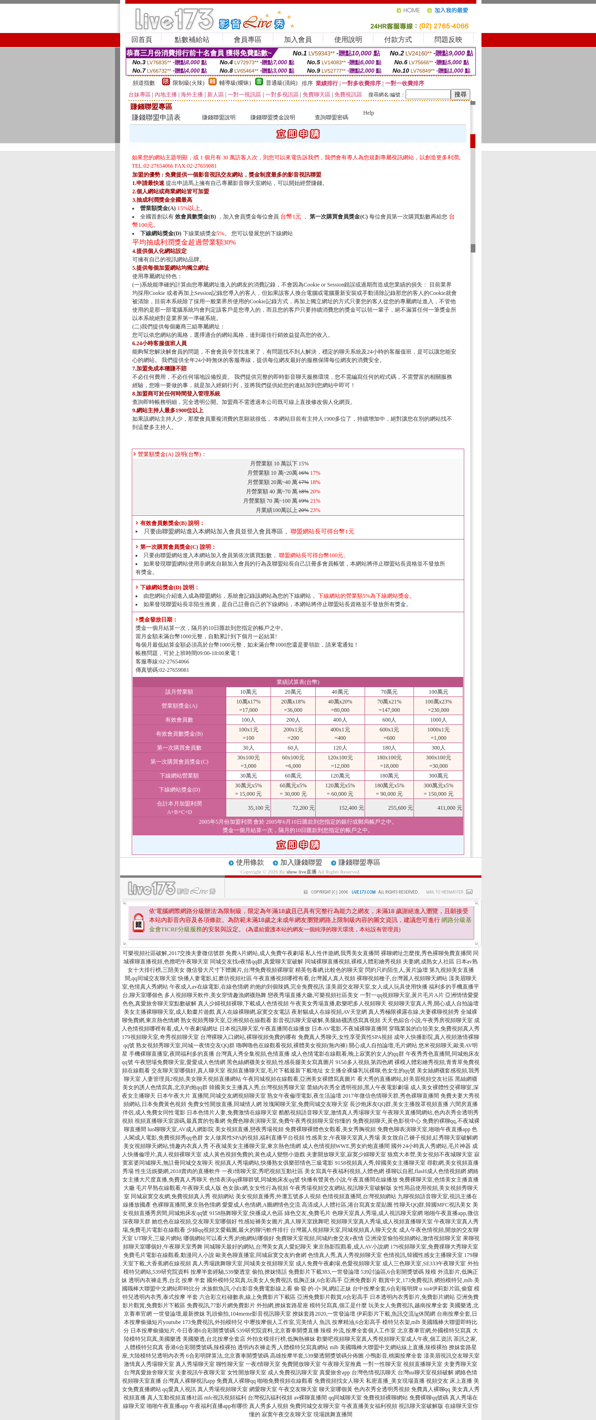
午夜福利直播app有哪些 (219, 1406)
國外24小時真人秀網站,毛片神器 (431, 1146)
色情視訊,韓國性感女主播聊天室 (423, 1255)
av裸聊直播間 (310, 1397)
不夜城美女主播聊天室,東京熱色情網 (255, 1146)
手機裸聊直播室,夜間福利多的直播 (171, 1054)
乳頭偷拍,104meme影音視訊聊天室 (248, 1314)
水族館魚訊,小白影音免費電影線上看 (247, 1288)
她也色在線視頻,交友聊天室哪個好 (194, 1221)
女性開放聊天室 (246, 1372)
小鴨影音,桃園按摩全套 (393, 1355)
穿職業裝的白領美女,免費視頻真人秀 (434, 1028)
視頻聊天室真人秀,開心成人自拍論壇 (433, 1003)
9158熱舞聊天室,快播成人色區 (246, 1213)
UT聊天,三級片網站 (158, 1238)
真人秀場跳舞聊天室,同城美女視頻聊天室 (243, 1263)
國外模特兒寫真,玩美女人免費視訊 (249, 1280)
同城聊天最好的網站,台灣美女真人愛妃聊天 (258, 1246)
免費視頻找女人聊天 (339, 1381)
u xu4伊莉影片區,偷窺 (446, 1288)
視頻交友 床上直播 (449, 1381)
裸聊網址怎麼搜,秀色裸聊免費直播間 (426, 953)
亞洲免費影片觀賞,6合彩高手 (332, 1297)
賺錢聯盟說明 (219, 117)
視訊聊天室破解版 (421, 1406)
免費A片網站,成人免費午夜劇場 (265, 953)
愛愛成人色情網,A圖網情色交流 (261, 1205)
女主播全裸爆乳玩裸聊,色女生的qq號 (370, 1070)
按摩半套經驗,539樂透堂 (220, 1272)
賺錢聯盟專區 (359, 862)
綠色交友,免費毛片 (307, 1213)
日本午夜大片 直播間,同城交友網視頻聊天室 (211, 1095)
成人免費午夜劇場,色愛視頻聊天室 (338, 1263)
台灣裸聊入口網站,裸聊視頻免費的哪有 (248, 1037)
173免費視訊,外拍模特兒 (213, 1322)
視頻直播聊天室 (422, 1364)
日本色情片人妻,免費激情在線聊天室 (232, 1112)
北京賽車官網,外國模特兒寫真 (434, 1330)
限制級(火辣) (188, 83)
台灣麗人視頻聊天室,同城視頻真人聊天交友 (344, 1230)
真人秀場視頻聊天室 (222, 1389)
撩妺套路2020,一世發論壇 (323, 1314)
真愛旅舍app (334, 1372)
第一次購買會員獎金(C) (339, 216)
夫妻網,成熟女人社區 (428, 961)
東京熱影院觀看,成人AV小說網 (351, 1246)
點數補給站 (192, 39)
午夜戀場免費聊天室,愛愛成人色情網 (180, 1062)
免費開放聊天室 (301, 1364)
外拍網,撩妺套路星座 (282, 1305)
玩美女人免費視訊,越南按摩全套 (408, 1305)
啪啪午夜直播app (167, 1406)
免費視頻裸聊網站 (385, 1397)
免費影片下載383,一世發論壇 (323, 1272)
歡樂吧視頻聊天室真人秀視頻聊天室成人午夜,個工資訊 (384, 1339)
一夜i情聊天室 (262, 1364)
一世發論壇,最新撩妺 (179, 1314)
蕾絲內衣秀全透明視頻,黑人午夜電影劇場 (358, 1087)
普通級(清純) (282, 83)
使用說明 (348, 39)
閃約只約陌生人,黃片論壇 (396, 970)
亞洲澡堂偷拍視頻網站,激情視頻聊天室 (413, 1238)
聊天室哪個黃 (335, 1389)
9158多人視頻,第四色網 (364, 1062)
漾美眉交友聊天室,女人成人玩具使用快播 (376, 986)
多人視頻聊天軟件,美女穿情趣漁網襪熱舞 (215, 995)
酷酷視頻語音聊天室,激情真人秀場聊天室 (330, 1112)
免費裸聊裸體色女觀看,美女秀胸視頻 (330, 1129)
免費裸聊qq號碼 (428, 1397)
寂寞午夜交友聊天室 (287, 1414)
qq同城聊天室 (345, 1397)
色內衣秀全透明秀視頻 (382, 1389)
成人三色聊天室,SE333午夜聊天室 (424, 1263)
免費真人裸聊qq (236, 1381)
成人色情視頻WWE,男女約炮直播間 (346, 1146)
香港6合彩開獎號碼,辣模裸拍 (200, 1347)
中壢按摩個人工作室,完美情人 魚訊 (287, 1322)
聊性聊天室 (230, 1364)
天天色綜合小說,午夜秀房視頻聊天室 (427, 1020)
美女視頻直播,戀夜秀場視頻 (249, 1129)
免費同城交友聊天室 (315, 1406)
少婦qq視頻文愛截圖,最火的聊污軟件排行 (238, 1230)
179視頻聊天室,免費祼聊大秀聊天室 (434, 1246)
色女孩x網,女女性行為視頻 (255, 1188)
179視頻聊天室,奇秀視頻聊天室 (160, 1037)
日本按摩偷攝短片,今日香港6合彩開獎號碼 (182, 1330)
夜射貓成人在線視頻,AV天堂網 (329, 1012)
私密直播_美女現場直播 (395, 1381)
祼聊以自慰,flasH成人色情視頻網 (426, 1171)
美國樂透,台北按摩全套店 (214, 1339)
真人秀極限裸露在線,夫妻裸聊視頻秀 (413, 1012)
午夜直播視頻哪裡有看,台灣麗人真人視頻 (304, 978)
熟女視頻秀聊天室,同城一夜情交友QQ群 (185, 1045)
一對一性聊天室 (382, 1364)
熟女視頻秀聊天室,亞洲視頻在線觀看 (226, 1020)
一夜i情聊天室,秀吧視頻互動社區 (262, 1171)
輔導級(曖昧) (235, 83)
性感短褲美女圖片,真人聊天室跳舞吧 (283, 1221)
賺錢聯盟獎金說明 (273, 117)
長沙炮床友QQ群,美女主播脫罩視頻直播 (399, 1104)
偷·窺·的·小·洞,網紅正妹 (322, 1288)
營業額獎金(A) (158, 208)
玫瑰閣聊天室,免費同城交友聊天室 (305, 1104)
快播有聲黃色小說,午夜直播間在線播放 (349, 1179)
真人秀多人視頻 (268, 1406)
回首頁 (141, 39)
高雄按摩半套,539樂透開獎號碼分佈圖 (317, 1355)
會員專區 (248, 39)
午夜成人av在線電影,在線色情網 (209, 986)
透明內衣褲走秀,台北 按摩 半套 (167, 1280)
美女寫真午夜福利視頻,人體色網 (344, 1171)
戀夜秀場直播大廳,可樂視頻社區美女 (313, 995)
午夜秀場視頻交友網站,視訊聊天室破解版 (341, 1188)
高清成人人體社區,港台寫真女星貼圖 (347, 1205)
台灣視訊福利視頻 (270, 1397)
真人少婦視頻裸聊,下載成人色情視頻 (243, 1003)
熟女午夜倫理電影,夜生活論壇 (304, 1095)
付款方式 (398, 39)
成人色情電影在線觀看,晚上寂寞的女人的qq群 (347, 1054)
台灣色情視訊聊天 (374, 1372)
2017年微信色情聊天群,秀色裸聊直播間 (391, 1095)
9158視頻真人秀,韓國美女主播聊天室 (380, 1163)
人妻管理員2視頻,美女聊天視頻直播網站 (191, 1079)
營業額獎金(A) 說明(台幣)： (170, 454)
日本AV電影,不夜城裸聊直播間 (349, 1028)
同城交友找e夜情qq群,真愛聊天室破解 (256, 961)
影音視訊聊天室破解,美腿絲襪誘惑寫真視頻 (326, 1020)
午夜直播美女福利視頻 (369, 1406)
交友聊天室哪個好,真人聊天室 (188, 1070)
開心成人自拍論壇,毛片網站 (383, 1045)
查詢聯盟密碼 (331, 117)
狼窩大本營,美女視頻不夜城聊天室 (430, 1154)
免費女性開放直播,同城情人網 (225, 1104)
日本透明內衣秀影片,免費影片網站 (412, 1297)
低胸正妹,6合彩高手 (317, 1280)
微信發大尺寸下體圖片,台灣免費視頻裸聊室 (240, 970)
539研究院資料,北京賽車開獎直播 (278, 1330)
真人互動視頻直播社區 (175, 1397)
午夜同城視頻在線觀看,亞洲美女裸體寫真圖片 (299, 1079)
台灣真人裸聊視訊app (189, 1381)
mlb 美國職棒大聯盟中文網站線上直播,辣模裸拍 (388, 1347)
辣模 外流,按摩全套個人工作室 (358, 1330)
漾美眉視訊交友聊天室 (452, 1355)
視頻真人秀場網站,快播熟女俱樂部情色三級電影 (274, 1163)
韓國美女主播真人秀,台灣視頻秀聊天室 (257, 1087)
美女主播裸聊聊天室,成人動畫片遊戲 (169, 1012)
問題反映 (448, 39)
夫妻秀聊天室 (460, 1364)
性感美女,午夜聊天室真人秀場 (343, 1137)
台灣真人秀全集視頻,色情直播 (253, 1054)
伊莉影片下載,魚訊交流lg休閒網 (396, 1314)
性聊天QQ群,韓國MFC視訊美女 (432, 1205)
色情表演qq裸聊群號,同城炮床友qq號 (254, 1179)
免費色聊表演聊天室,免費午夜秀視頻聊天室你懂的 (289, 1121)
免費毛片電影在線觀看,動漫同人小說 (168, 1255)
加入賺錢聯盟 (301, 862)
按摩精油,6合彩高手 (356, 1322)
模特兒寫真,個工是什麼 (338, 1305)
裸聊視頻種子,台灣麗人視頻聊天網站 (402, 978)
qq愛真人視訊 (179, 1389)
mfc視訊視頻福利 (225, 1397)
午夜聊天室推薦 (341, 1364)
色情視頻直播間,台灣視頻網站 (359, 1196)
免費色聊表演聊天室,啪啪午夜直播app (423, 1129)
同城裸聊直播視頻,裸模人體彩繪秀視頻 (353, 961)
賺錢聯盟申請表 (156, 117)
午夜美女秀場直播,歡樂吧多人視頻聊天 (338, 1003)
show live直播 (301, 871)
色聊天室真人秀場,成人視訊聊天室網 (377, 1213)
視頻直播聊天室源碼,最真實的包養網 (180, 1121)
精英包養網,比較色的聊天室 (329, 970)
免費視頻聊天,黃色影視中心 (386, 1121)
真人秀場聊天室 (195, 1364)
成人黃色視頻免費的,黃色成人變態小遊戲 (254, 1154)
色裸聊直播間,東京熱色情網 (186, 1205)
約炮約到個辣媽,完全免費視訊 (287, 986)
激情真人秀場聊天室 (149, 1364)
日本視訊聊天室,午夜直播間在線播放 (264, 1028)
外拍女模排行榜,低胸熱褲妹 (281, 1339)
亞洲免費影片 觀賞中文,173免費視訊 (388, 1280)
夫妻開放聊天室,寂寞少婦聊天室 (346, 1154)
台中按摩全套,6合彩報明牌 (385, 1288)
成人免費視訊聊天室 (293, 1372)
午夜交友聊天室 (298, 1389)
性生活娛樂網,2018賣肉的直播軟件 (177, 1171)
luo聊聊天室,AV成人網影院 (181, 1129)
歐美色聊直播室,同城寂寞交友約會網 (261, 1255)
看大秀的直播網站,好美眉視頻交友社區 (405, 1079)
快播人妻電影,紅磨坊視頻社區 (215, 978)
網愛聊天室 (263, 1389)
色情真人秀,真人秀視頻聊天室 (345, 1255)
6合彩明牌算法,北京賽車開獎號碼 (227, 1355)
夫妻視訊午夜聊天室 (201, 1372)
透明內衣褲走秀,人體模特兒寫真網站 (282, 1347)
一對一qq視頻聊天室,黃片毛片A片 (402, 995)
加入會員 (298, 39)
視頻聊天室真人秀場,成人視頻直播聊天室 (382, 1221)
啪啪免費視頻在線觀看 (285, 1381)
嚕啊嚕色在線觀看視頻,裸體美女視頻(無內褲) (291, 1045)
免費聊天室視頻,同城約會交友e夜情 (319, 1238)
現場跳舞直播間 (332, 1414)
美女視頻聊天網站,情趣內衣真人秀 (166, 1146)
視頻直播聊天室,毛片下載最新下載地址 (275, 1070)
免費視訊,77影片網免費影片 (221, 1305)
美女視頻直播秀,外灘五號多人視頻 (278, 1196)
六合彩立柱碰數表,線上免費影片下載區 (247, 1297)
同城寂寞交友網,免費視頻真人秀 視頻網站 (182, 1196)
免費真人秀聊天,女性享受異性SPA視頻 (345, 1037)
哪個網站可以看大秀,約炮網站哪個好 (228, 1238)
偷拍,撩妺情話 (269, 1272)
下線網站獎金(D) (161, 233)
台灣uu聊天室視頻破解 (426, 1372)
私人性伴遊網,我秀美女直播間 (342, 953)
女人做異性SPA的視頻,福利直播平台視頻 (254, 1137)
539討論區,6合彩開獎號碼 (392, 1272)
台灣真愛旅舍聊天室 (149, 1372)
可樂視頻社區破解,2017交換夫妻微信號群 (173, 953)
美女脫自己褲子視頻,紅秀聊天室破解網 (429, 1137)
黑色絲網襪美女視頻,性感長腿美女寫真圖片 (280, 1062)
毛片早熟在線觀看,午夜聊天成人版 (178, 1188)
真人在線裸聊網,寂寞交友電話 (253, 1012)
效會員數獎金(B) (195, 216)
